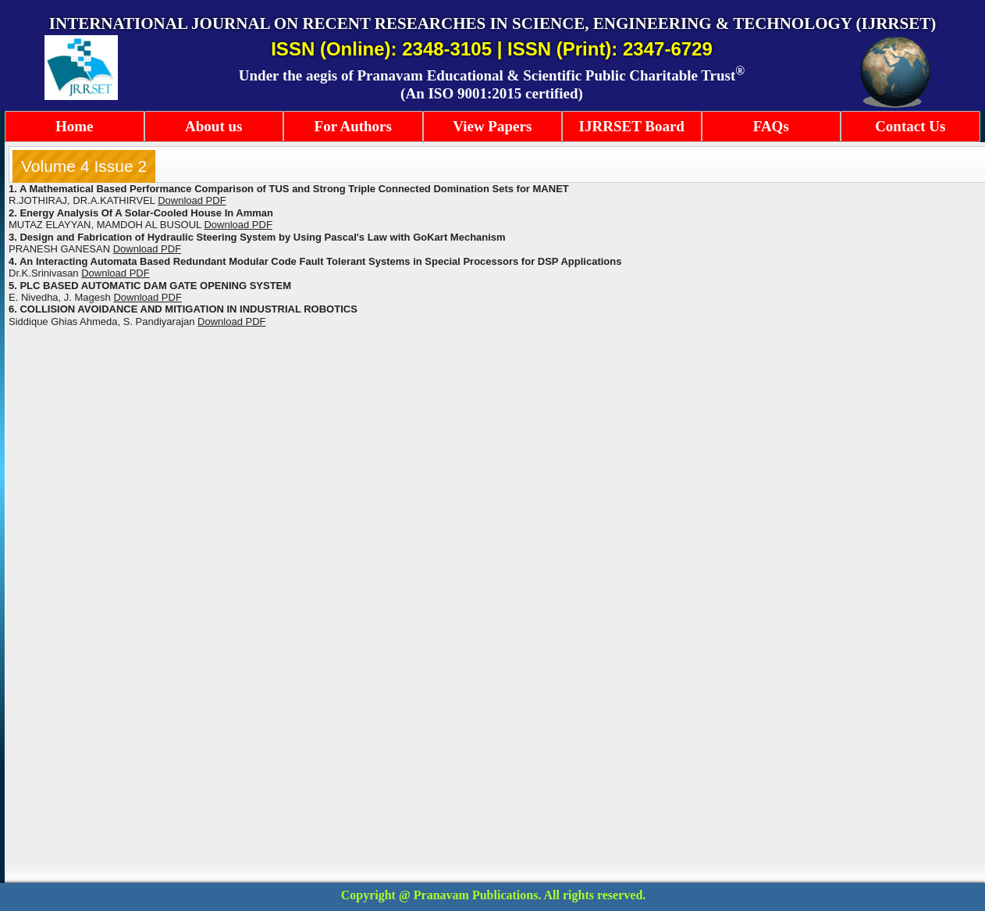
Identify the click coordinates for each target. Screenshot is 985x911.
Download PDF (238, 224)
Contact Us (910, 126)
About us (213, 126)
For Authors (353, 126)
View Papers (492, 126)
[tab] (83, 166)
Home (74, 126)
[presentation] (84, 166)
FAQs (771, 126)
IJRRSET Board (632, 126)
